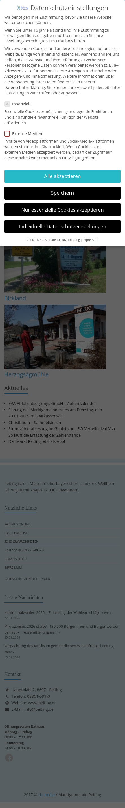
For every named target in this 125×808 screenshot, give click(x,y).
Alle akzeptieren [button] (62, 172)
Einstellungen (16, 89)
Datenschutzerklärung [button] (64, 236)
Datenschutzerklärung (24, 83)
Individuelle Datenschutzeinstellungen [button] (62, 222)
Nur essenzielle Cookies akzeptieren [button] (62, 205)
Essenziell (19, 100)
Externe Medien (25, 129)
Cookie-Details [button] (37, 236)
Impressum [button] (90, 236)
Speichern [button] (62, 188)
